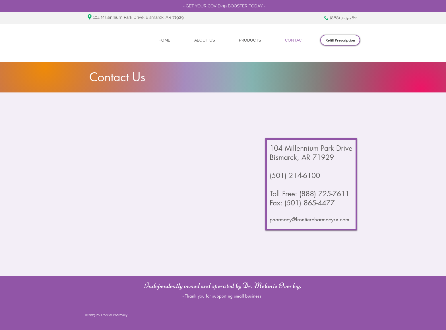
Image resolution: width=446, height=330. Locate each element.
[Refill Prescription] (340, 40)
